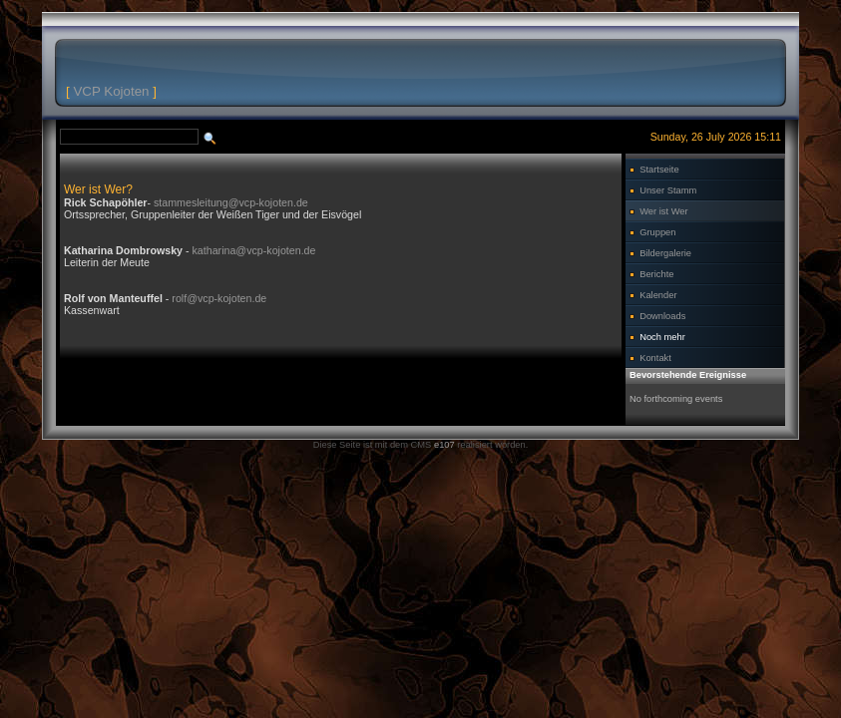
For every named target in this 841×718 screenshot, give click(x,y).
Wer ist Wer (663, 211)
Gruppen (657, 232)
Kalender (657, 295)
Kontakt (655, 358)
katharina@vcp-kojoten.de (254, 250)
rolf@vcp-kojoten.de (219, 298)
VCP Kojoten (111, 91)
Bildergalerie (665, 253)
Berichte (656, 274)
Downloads (662, 316)
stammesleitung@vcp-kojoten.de (231, 202)
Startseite (658, 170)
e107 (444, 445)
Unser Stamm (667, 190)
